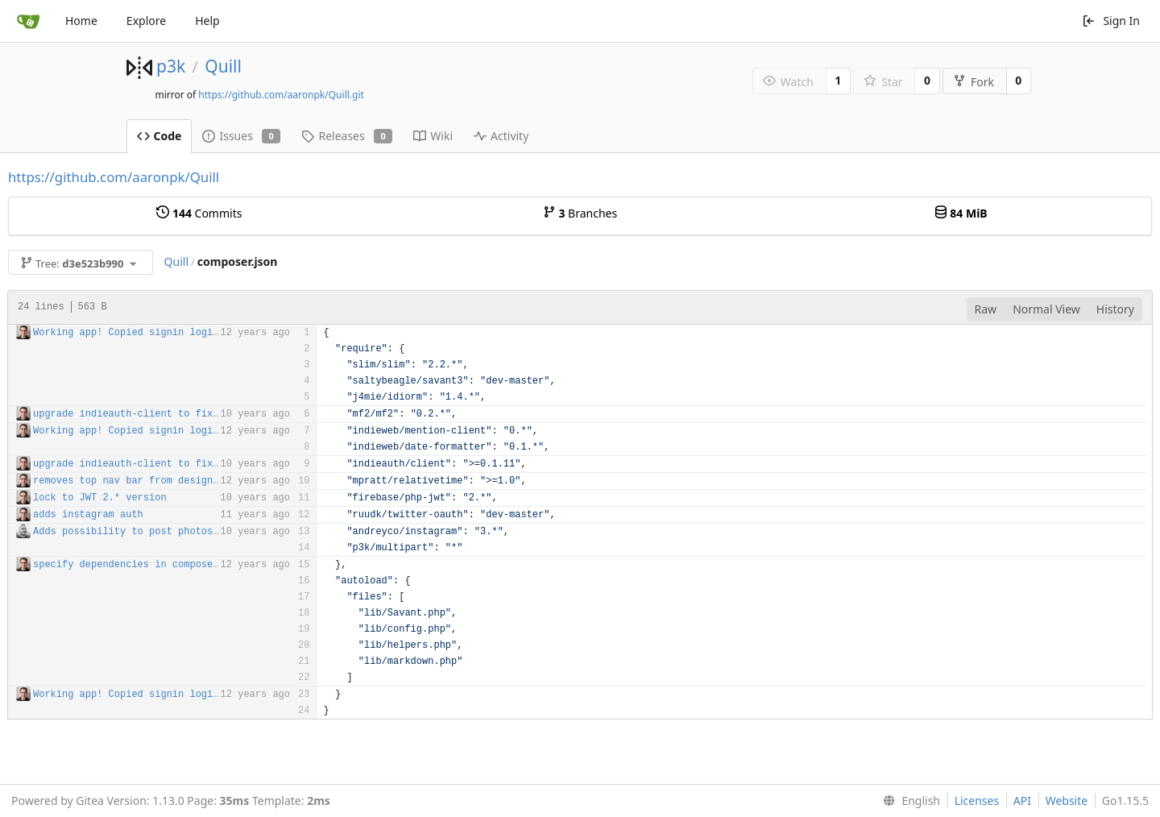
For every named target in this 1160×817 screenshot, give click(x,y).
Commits (199, 213)
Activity (501, 135)
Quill (223, 66)
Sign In (1111, 20)
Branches (580, 213)
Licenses (977, 800)
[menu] (908, 801)
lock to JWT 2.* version (100, 498)
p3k (170, 66)
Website (1067, 800)
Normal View (1046, 309)
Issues (241, 135)
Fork (973, 81)
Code (159, 135)
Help (207, 20)
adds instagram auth (88, 514)
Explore (146, 20)
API (1022, 800)
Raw (986, 309)
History (1115, 309)
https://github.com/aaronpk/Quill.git (281, 95)
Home (81, 20)
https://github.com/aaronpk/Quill (113, 177)
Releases (346, 135)
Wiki (433, 135)
